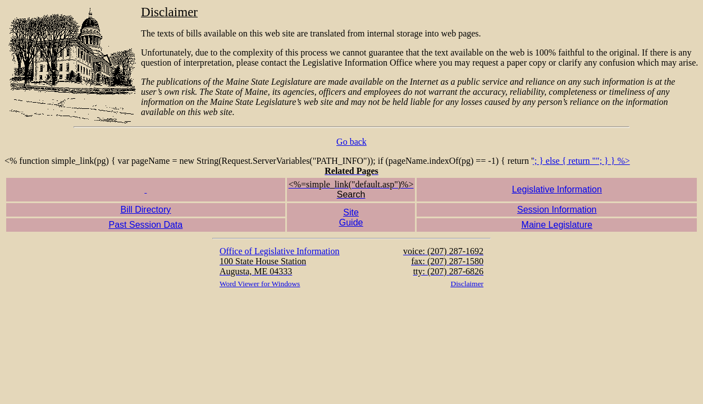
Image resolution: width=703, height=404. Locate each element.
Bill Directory (145, 209)
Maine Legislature (557, 224)
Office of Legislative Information (279, 251)
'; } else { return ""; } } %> (351, 223)
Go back (351, 141)
